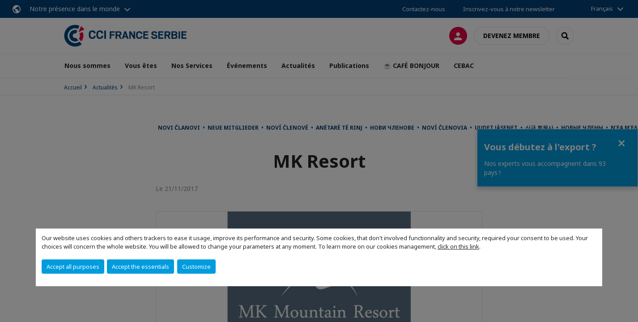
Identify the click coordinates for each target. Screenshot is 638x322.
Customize (196, 267)
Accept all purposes (73, 267)
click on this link (458, 246)
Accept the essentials (140, 267)
